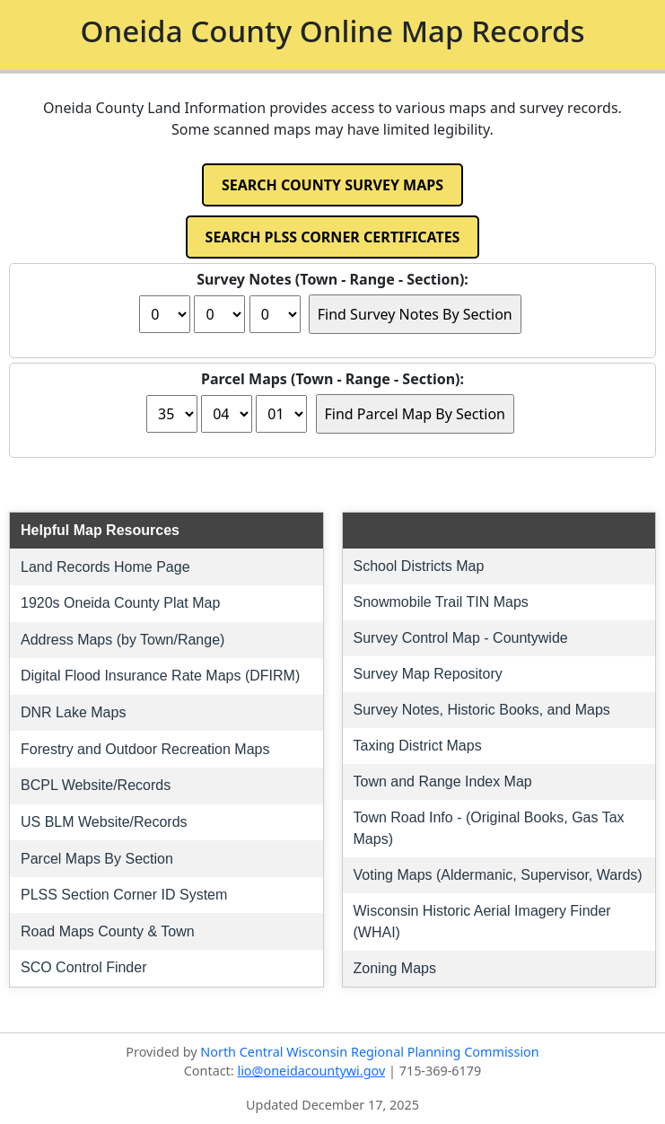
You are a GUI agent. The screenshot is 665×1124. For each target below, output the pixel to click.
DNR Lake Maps (73, 712)
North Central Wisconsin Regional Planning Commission (369, 1051)
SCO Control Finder (84, 967)
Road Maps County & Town (108, 931)
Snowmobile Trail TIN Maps (441, 602)
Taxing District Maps (418, 745)
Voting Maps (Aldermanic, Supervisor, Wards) (498, 875)
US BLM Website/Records (104, 822)
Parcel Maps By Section (97, 858)
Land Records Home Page (105, 567)
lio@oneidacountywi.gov (311, 1070)
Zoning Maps (395, 968)
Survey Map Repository (428, 673)
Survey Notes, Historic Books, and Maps (482, 709)
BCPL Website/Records (96, 785)
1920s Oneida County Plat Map (120, 602)
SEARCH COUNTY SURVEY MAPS (332, 185)
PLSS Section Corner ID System (124, 894)
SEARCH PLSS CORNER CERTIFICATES (333, 237)
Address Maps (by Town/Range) (122, 639)
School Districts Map (419, 566)
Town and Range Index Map (443, 781)
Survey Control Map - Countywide (461, 637)
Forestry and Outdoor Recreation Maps (145, 749)
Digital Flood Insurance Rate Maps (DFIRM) (160, 675)
